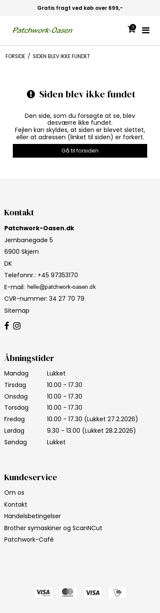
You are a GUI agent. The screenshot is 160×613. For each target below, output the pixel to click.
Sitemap (16, 310)
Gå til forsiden (80, 150)
